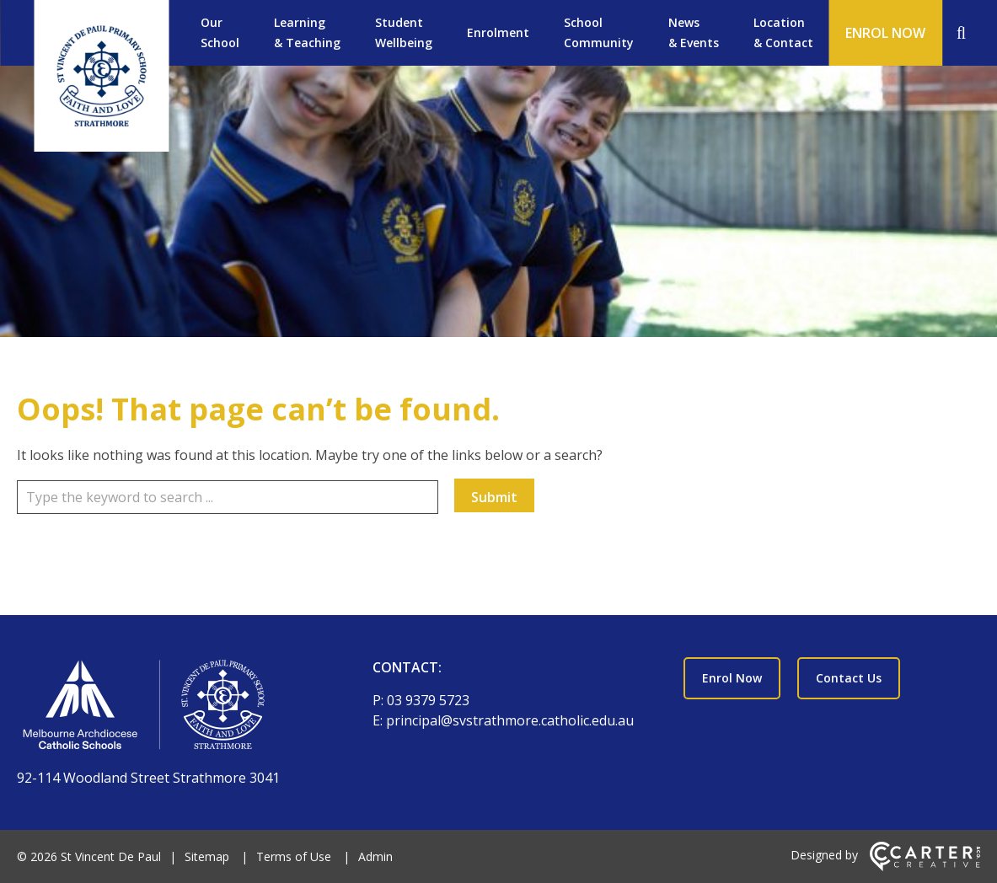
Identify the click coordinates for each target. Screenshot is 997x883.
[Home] (165, 708)
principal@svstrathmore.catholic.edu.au (510, 720)
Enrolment (498, 32)
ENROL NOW (885, 33)
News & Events (693, 32)
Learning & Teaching (307, 32)
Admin (375, 856)
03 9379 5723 (428, 700)
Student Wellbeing (403, 32)
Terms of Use (293, 856)
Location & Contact (783, 32)
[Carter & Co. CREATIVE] (925, 867)
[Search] (961, 33)
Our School (220, 32)
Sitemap (207, 856)
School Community (599, 32)
